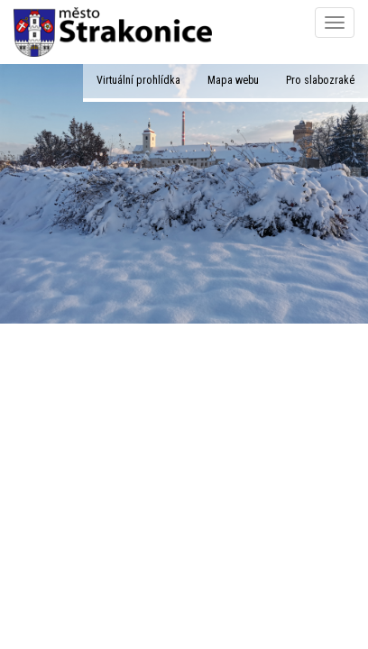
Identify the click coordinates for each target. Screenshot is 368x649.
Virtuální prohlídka (138, 80)
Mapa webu (233, 80)
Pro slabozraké (320, 80)
